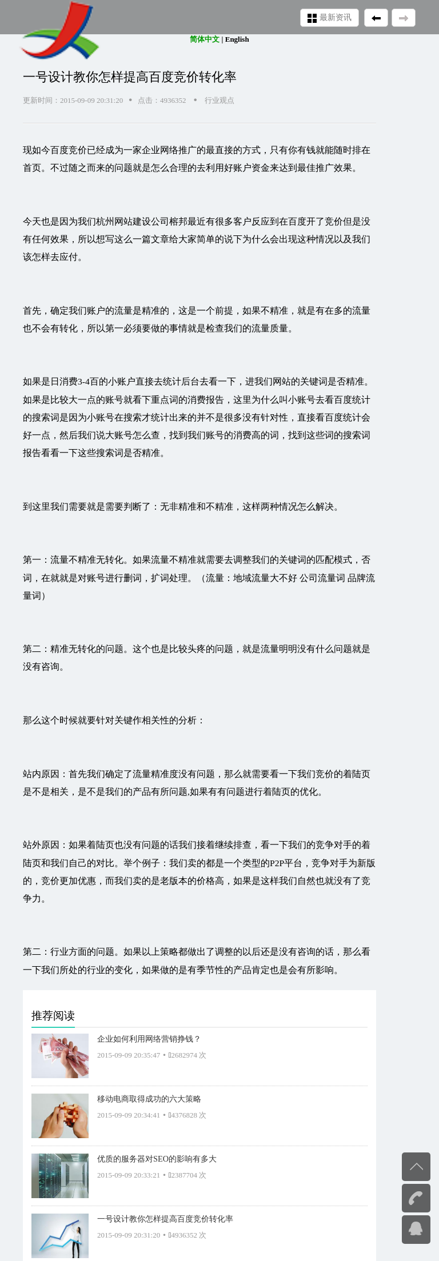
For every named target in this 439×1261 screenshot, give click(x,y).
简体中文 (205, 39)
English (237, 39)
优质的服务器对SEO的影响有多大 (157, 1158)
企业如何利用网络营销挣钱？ (149, 1038)
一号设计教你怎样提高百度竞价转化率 (165, 1218)
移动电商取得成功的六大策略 (149, 1098)
